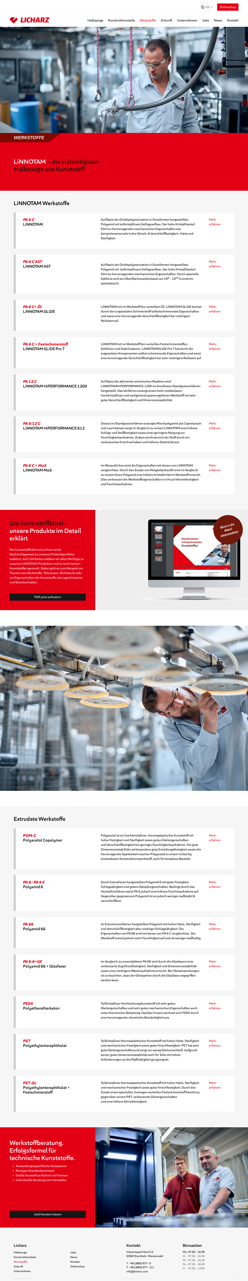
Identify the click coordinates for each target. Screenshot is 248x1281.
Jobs (205, 20)
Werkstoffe (148, 20)
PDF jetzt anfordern (47, 597)
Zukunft (166, 20)
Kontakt (232, 20)
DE (205, 7)
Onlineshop (228, 7)
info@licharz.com (137, 1271)
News (218, 20)
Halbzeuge (95, 20)
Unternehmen (187, 20)
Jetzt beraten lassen (47, 1214)
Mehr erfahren (215, 222)
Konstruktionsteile (121, 20)
